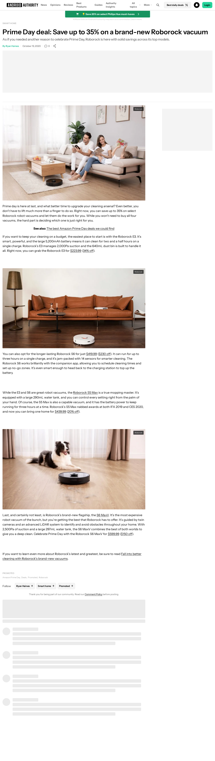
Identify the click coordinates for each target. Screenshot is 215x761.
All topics (133, 5)
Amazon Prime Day (11, 577)
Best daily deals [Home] (177, 5)
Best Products (81, 5)
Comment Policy (93, 594)
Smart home (9, 23)
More (147, 4)
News (44, 4)
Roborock (43, 577)
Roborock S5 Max (85, 392)
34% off (88, 251)
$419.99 (91, 354)
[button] (107, 5)
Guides (98, 4)
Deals (24, 577)
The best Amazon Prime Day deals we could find (80, 228)
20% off (73, 411)
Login (207, 5)
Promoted (8, 573)
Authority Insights (111, 5)
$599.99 (113, 534)
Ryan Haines (12, 46)
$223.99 (75, 251)
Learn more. (136, 19)
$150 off (126, 534)
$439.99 (60, 411)
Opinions (55, 4)
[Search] (158, 5)
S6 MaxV (103, 515)
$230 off (104, 354)
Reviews (68, 4)
